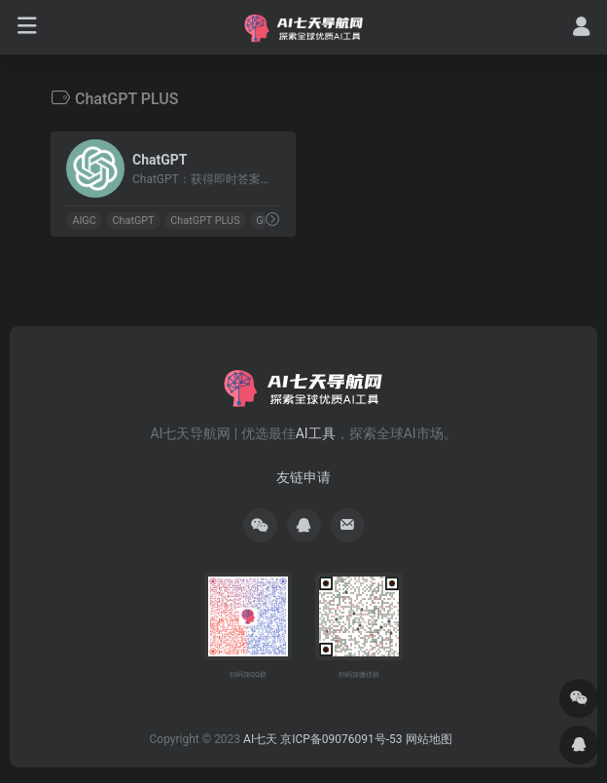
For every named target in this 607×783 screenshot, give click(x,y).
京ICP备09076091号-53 (341, 739)
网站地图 (429, 739)
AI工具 (316, 433)
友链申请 (303, 477)
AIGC (83, 220)
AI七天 (260, 739)
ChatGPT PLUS (204, 220)
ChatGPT (134, 220)
